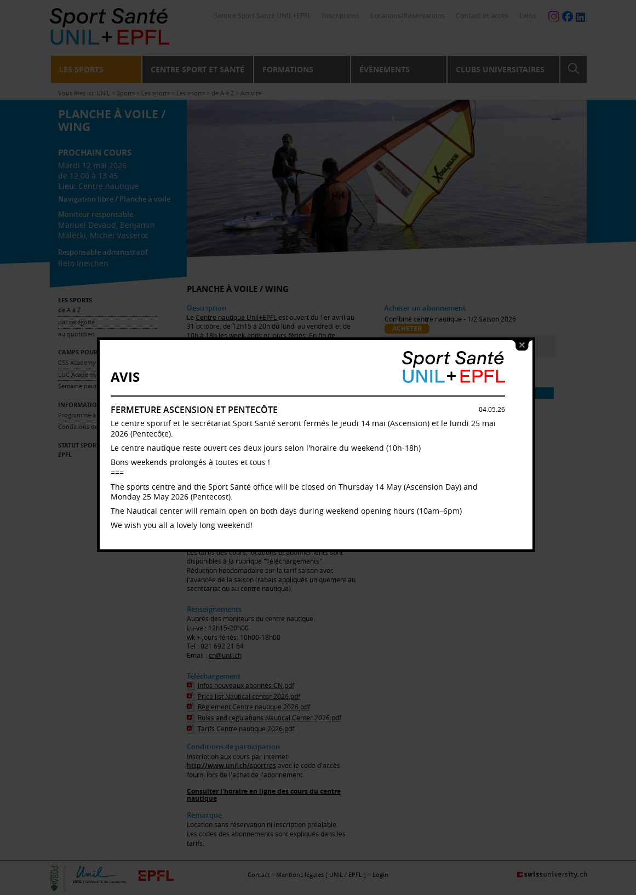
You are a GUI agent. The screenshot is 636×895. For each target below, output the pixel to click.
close (524, 353)
